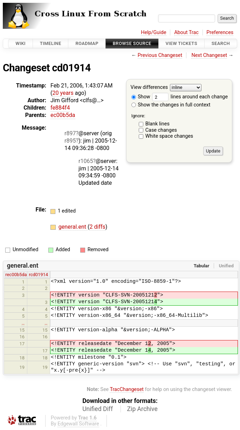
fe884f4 (60, 107)
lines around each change (190, 97)
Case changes (161, 130)
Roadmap (86, 43)
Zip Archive (142, 408)
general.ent (73, 226)
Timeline (50, 43)
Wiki (20, 43)
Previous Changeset (160, 55)
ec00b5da (62, 115)
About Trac (186, 32)
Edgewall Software (78, 424)
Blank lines (157, 124)
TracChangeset (127, 389)
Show (140, 97)
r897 (70, 133)
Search (221, 43)
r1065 (85, 161)
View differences (149, 88)
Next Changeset (209, 55)
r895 (70, 140)
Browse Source (132, 43)
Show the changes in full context (171, 105)
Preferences (219, 32)
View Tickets (181, 43)
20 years (62, 93)
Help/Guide (153, 32)
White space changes (169, 136)
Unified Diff (97, 408)
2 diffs (97, 226)
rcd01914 (38, 274)
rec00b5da (16, 274)
